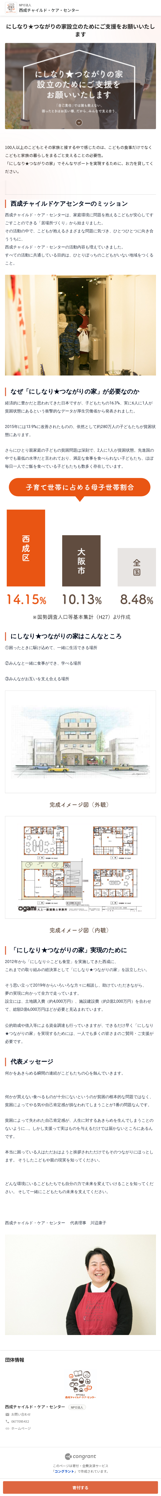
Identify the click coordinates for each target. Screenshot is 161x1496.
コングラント (64, 1471)
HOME (11, 186)
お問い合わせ (21, 1414)
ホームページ (21, 1428)
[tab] (11, 186)
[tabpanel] (80, 767)
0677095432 (20, 1421)
